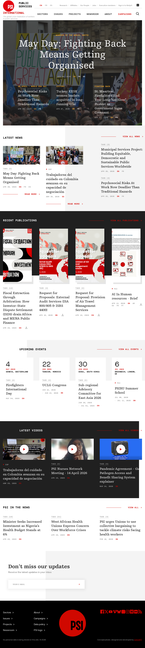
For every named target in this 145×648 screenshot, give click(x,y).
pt (122, 305)
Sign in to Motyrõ (125, 5)
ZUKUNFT (138, 640)
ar (134, 303)
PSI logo (38, 630)
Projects (75, 14)
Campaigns (125, 14)
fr (79, 76)
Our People (84, 5)
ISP (49, 169)
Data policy (40, 624)
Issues (58, 14)
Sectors (42, 14)
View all (133, 507)
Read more (30, 194)
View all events (128, 349)
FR (46, 5)
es (84, 76)
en (74, 76)
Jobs (94, 5)
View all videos (128, 430)
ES (51, 5)
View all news (131, 136)
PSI (115, 289)
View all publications (124, 220)
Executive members (107, 5)
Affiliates (73, 5)
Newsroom (93, 14)
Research (63, 5)
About (108, 14)
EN (41, 5)
